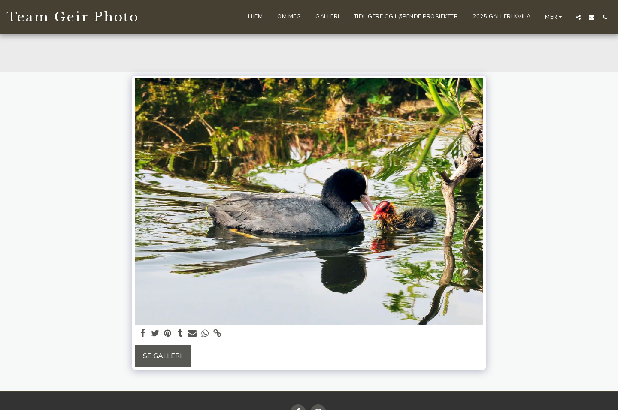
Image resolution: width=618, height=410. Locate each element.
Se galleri (162, 356)
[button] (578, 17)
